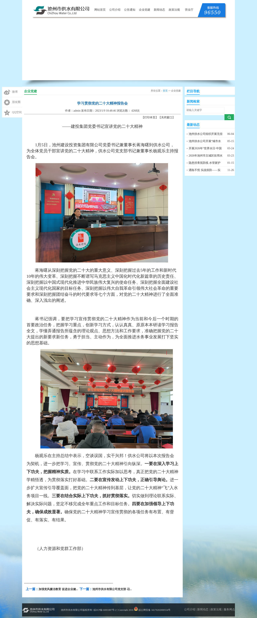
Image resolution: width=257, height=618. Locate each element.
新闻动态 (159, 9)
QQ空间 (17, 112)
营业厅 (189, 9)
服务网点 (229, 609)
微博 (15, 91)
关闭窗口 (166, 117)
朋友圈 (16, 102)
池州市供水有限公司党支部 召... (112, 589)
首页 (165, 90)
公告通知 (129, 9)
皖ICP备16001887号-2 (105, 610)
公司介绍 (114, 9)
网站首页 (100, 9)
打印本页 (149, 117)
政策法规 (174, 9)
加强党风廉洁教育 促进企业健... (58, 589)
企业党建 (144, 9)
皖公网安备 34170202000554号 (152, 610)
